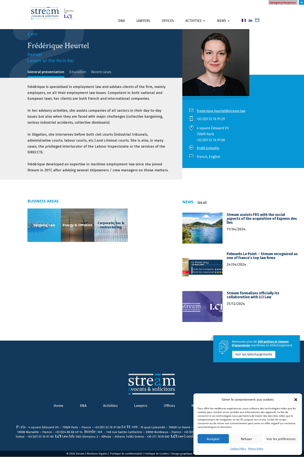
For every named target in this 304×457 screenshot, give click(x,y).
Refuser (246, 439)
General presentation (46, 71)
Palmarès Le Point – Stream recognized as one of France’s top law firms (262, 256)
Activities (193, 20)
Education (78, 71)
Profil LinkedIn (208, 148)
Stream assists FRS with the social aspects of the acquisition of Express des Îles (262, 219)
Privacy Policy (255, 448)
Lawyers (143, 20)
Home (58, 406)
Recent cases (101, 71)
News (221, 20)
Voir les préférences (281, 439)
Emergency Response (283, 2)
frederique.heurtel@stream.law (221, 111)
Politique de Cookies (156, 453)
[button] (296, 400)
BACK (32, 34)
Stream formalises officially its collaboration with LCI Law (253, 295)
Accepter (213, 439)
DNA (121, 20)
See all (202, 202)
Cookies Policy (238, 448)
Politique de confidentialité (126, 453)
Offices (168, 20)
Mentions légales (97, 453)
